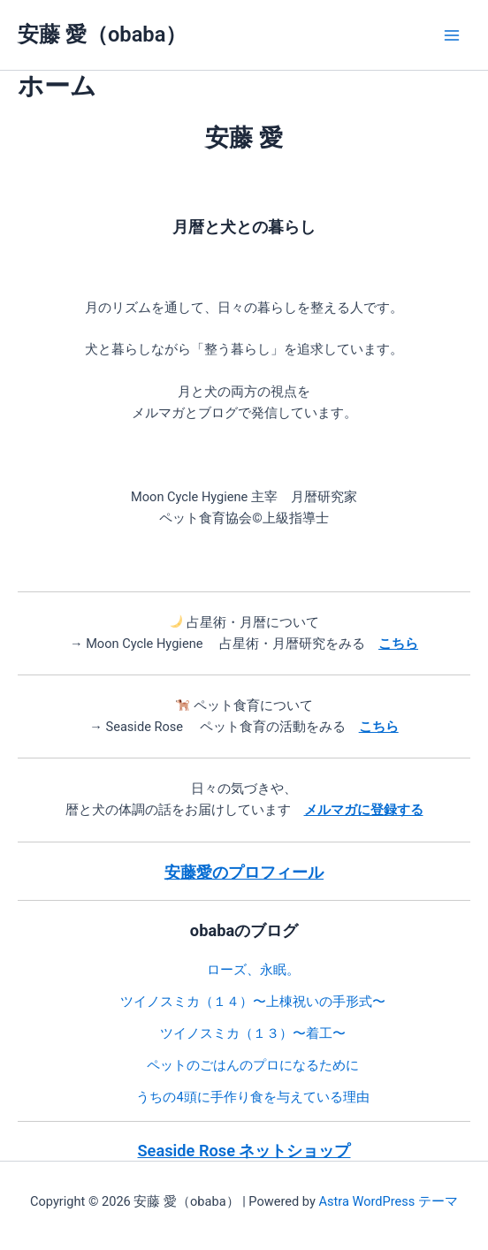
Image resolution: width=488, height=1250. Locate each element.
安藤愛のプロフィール (244, 872)
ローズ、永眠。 (253, 970)
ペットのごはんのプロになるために (253, 1065)
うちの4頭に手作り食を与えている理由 (252, 1097)
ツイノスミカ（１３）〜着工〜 (253, 1033)
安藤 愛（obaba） (102, 34)
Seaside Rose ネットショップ (244, 1150)
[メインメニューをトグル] (451, 35)
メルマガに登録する (363, 810)
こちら (379, 727)
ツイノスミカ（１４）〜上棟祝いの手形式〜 (252, 1002)
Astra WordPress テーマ (387, 1201)
